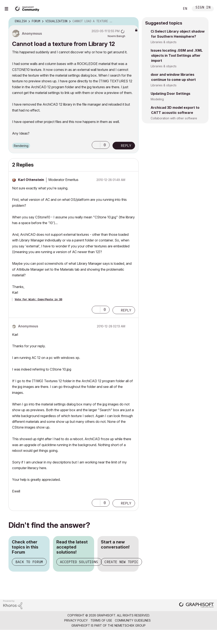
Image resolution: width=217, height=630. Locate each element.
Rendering (21, 146)
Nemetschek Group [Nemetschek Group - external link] (130, 625)
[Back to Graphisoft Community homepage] (28, 8)
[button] (96, 145)
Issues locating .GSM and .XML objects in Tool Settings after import (177, 55)
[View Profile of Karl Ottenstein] (31, 180)
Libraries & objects (164, 42)
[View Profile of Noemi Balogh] (116, 36)
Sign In (203, 7)
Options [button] (132, 21)
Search (172, 8)
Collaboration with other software (174, 118)
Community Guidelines (133, 620)
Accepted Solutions (79, 562)
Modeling (157, 99)
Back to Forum (29, 562)
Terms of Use (101, 620)
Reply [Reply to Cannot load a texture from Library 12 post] (126, 145)
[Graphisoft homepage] (196, 605)
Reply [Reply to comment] (126, 310)
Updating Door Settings (170, 93)
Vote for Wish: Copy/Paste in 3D (38, 299)
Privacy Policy (76, 620)
